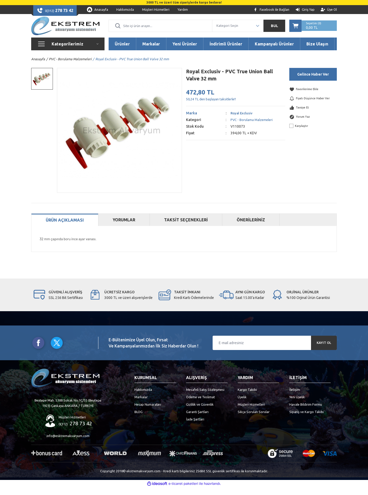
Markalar (141, 404)
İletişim (294, 397)
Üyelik (242, 404)
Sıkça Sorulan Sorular (254, 419)
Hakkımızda (143, 397)
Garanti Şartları (197, 419)
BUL (274, 30)
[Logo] (65, 29)
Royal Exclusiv (242, 121)
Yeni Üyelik (297, 404)
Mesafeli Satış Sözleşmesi (205, 397)
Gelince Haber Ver (313, 82)
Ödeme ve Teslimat (200, 404)
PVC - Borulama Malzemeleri (253, 127)
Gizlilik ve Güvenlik (200, 412)
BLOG (138, 419)
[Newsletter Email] (275, 350)
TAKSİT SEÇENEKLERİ (186, 227)
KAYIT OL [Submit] (324, 350)
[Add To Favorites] (313, 97)
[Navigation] (68, 51)
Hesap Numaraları (147, 412)
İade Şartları (195, 427)
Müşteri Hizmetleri (251, 412)
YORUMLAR (124, 227)
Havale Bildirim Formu (305, 412)
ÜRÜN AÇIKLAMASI (65, 228)
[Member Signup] (329, 9)
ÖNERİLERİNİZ (251, 227)
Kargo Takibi (247, 397)
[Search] (160, 29)
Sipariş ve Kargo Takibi (306, 419)
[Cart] (313, 29)
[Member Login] (305, 9)
